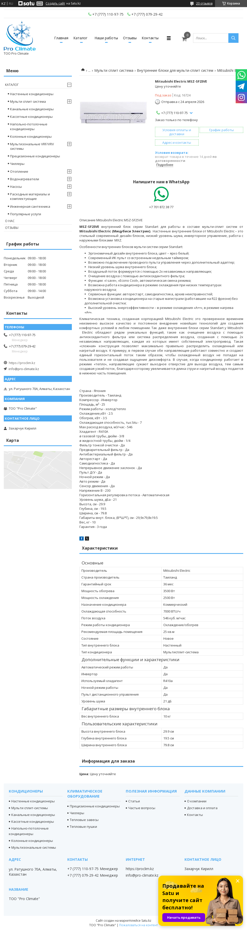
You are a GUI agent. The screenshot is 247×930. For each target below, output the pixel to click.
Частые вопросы (141, 808)
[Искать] (233, 38)
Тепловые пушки (83, 826)
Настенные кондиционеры (31, 94)
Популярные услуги (25, 214)
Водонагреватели (24, 179)
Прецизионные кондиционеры (35, 156)
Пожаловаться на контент (138, 925)
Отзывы (130, 37)
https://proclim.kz (22, 363)
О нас (10, 221)
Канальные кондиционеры (32, 109)
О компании (196, 801)
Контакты (150, 37)
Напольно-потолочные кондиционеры (28, 126)
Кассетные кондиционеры (31, 116)
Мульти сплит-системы (29, 808)
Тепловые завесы (84, 819)
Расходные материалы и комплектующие (30, 196)
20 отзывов (204, 3)
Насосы (16, 186)
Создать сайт (55, 3)
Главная (61, 37)
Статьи (134, 801)
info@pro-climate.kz (24, 369)
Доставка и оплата (202, 808)
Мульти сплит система (113, 70)
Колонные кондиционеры (31, 136)
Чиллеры (17, 163)
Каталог (80, 37)
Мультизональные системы (33, 847)
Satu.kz (146, 920)
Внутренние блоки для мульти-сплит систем (175, 70)
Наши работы (106, 37)
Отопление (19, 171)
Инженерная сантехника (30, 206)
